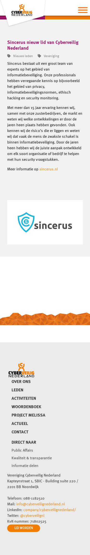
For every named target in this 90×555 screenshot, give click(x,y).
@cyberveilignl (32, 516)
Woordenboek (26, 407)
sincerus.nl (48, 169)
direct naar (24, 442)
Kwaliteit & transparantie (32, 458)
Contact (20, 432)
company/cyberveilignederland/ (49, 510)
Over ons (21, 382)
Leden (17, 390)
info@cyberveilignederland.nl (40, 504)
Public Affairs (22, 451)
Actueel (20, 424)
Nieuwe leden (20, 56)
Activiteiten (24, 398)
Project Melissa (28, 415)
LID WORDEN (23, 528)
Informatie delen (25, 466)
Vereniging (48, 56)
